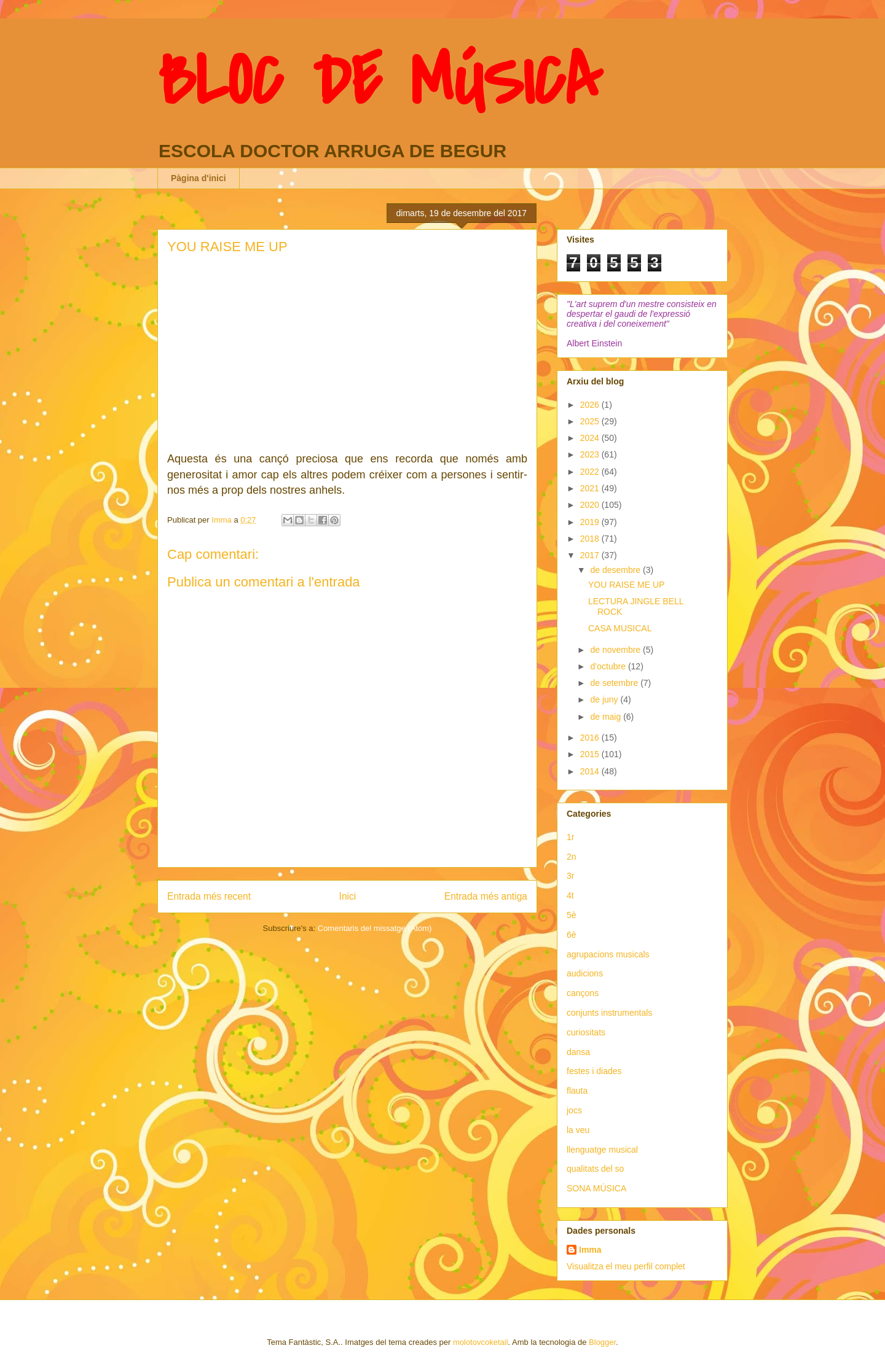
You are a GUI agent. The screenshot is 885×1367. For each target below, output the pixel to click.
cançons (583, 993)
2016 (591, 737)
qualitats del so (595, 1169)
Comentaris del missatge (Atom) (375, 928)
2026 (591, 405)
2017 (591, 555)
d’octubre (608, 666)
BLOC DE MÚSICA (379, 81)
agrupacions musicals (608, 954)
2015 (591, 754)
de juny (605, 699)
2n (571, 857)
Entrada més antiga (485, 896)
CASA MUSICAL (619, 628)
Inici (347, 896)
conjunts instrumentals (609, 1013)
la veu (578, 1130)
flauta (577, 1091)
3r (570, 876)
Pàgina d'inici (198, 178)
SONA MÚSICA (596, 1188)
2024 (591, 438)
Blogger (602, 1342)
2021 (591, 488)
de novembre (616, 650)
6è (571, 935)
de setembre (615, 683)
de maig (606, 717)
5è (571, 915)
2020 (591, 505)
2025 (591, 421)
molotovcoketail (480, 1342)
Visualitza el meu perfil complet (626, 1266)
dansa (578, 1052)
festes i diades (594, 1071)
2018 (591, 538)
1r (570, 837)
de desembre (616, 570)
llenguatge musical (602, 1150)
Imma (590, 1250)
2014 (591, 771)
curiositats (586, 1032)
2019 (591, 522)
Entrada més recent (209, 896)
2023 (591, 454)
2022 (591, 472)
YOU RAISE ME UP (626, 585)
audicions (585, 973)
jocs (574, 1110)
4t (570, 895)
